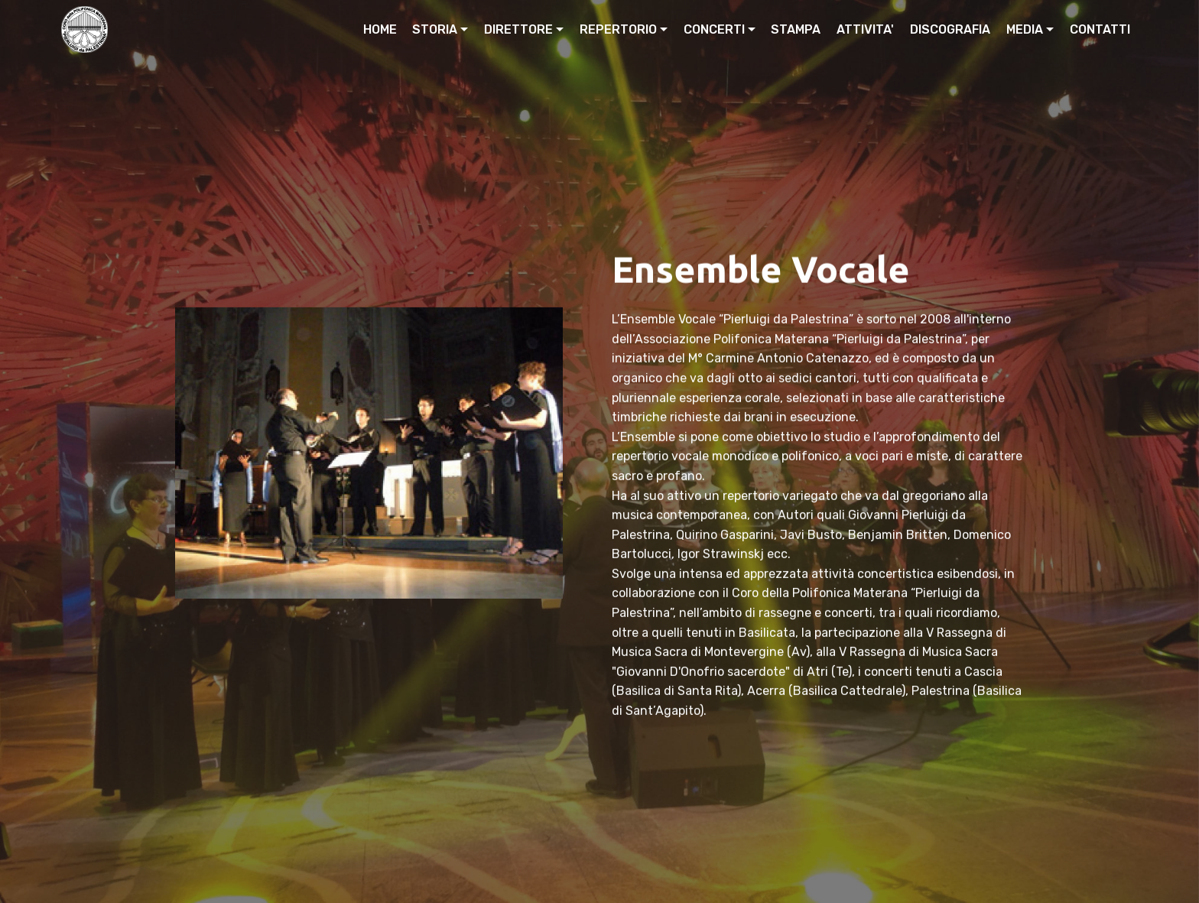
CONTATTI (1100, 29)
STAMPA (795, 29)
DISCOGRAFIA (950, 29)
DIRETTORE (518, 29)
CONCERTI (714, 29)
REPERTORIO (618, 29)
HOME (380, 29)
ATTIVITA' (865, 29)
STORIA (434, 29)
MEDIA (1024, 29)
